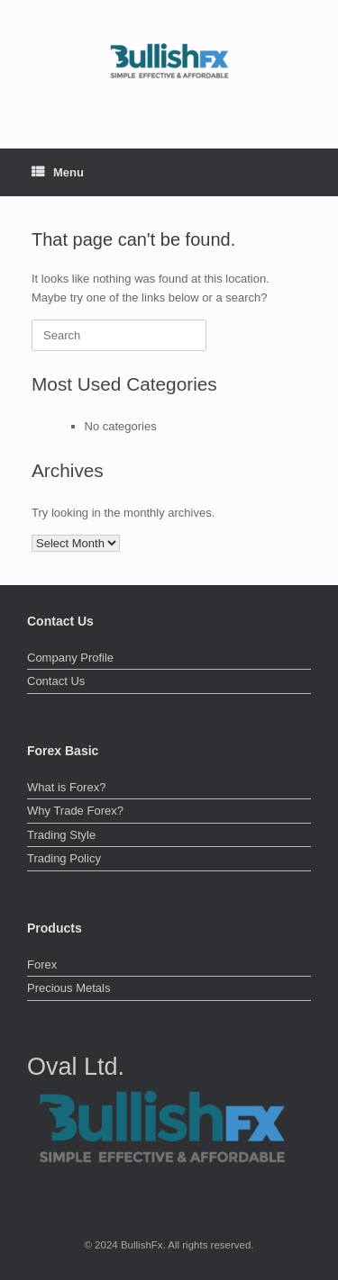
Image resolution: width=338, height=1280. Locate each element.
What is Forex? (66, 787)
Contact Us (56, 681)
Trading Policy (64, 858)
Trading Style (61, 835)
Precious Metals (68, 988)
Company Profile (70, 657)
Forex (42, 964)
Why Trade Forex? (75, 810)
